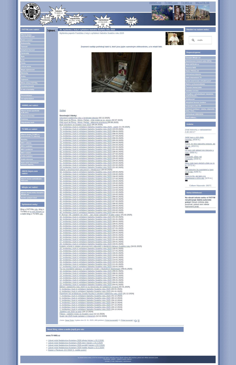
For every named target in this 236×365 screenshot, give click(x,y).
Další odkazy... (191, 117)
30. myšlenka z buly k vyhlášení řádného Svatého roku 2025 (85, 237)
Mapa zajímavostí (27, 70)
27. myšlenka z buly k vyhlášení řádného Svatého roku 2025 (85, 242)
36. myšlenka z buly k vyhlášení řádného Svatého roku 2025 (85, 224)
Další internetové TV (194, 77)
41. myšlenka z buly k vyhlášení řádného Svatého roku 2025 (85, 210)
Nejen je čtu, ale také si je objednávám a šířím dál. (195, 177)
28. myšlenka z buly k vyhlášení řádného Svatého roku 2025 (85, 239)
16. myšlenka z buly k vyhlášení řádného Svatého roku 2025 (85, 271)
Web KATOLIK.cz (192, 64)
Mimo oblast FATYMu (29, 83)
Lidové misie (26, 66)
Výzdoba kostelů (27, 86)
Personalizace (26, 95)
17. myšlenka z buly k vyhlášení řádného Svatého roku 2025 (85, 266)
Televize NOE (191, 67)
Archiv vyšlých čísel (29, 198)
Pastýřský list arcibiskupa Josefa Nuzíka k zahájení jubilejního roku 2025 (90, 293)
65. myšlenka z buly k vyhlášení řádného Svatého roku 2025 (85, 154)
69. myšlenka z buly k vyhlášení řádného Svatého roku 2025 (85, 145)
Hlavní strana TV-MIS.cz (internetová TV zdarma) (30, 135)
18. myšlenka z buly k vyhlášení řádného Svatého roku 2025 (85, 264)
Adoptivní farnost (28, 50)
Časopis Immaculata (194, 87)
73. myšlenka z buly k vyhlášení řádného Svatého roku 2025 (85, 136)
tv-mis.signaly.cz (37, 211)
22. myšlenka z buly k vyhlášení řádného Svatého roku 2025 (85, 255)
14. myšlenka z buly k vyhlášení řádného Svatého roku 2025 (85, 275)
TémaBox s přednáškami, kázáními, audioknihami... (200, 95)
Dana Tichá (69, 320)
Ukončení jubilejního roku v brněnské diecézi (78, 118)
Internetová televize (193, 74)
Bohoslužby (25, 43)
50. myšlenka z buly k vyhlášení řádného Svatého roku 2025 (85, 190)
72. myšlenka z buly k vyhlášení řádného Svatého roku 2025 (85, 138)
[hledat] (199, 40)
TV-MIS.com (171, 3)
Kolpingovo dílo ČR (193, 106)
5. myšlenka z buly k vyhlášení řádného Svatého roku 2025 (85, 300)
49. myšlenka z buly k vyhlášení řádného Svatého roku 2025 (85, 192)
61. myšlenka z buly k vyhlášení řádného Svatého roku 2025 (85, 163)
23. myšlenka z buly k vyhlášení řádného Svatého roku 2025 (85, 253)
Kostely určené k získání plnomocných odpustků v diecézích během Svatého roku (94, 246)
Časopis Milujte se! (193, 58)
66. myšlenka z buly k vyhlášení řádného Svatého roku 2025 (85, 152)
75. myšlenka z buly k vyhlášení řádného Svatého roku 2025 (85, 131)
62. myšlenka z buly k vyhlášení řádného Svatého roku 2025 (85, 161)
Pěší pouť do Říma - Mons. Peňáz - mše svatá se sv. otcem (85, 120)
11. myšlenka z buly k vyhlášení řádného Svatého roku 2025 (85, 282)
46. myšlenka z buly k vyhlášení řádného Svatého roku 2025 (85, 199)
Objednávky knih (27, 122)
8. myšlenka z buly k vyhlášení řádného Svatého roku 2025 (85, 291)
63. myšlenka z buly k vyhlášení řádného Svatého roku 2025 (85, 158)
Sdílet (62, 110)
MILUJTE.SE (202, 3)
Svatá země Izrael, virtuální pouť (198, 81)
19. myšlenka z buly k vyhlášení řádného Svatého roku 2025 (85, 262)
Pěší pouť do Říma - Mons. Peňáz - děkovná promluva (83, 122)
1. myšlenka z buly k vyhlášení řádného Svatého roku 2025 (85, 309)
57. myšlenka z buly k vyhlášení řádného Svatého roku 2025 (85, 174)
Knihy (23, 76)
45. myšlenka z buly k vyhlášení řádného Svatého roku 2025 (85, 201)
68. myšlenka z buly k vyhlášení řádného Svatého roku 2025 (85, 147)
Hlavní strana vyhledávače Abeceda (31, 179)
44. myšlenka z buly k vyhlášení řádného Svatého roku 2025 (85, 203)
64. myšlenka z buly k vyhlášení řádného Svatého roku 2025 (85, 156)
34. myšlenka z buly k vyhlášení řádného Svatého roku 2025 (85, 228)
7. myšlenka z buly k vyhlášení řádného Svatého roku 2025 (85, 296)
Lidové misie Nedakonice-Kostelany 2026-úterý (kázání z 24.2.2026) (75, 343)
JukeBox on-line (192, 91)
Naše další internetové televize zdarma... (30, 163)
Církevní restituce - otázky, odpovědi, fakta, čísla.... (200, 110)
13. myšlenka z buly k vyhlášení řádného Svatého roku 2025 (85, 278)
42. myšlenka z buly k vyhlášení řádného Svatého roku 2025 (85, 208)
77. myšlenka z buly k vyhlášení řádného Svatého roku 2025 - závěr (88, 127)
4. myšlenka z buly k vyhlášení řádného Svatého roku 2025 (85, 302)
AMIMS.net (155, 3)
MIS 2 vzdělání (26, 146)
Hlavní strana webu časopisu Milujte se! (32, 193)
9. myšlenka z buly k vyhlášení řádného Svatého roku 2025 (85, 289)
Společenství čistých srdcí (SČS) (198, 61)
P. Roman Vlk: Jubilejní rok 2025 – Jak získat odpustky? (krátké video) (89, 215)
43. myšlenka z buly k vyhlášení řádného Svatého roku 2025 (85, 206)
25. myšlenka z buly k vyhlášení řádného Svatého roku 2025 (85, 248)
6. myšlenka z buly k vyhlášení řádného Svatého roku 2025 (85, 298)
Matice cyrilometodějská (195, 84)
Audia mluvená (27, 159)
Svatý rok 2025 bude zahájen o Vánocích (77, 316)
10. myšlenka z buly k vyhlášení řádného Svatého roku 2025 (85, 284)
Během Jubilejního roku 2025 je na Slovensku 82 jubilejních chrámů (89, 287)
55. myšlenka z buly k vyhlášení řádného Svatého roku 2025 (85, 179)
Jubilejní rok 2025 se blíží (70, 311)
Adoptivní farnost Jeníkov (196, 102)
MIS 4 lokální (26, 153)
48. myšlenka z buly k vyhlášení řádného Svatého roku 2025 (85, 194)
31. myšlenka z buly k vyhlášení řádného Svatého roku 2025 (85, 235)
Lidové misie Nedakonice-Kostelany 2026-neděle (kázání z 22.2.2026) (76, 348)
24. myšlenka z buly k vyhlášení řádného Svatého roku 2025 (85, 251)
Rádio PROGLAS (192, 71)
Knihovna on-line (27, 116)
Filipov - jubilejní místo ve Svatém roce (76, 314)
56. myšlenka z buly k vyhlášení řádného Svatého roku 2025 (85, 176)
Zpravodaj (25, 53)
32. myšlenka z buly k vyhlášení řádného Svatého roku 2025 (85, 233)
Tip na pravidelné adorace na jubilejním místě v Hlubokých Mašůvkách (90, 269)
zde (36, 209)
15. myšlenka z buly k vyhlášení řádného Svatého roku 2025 (85, 273)
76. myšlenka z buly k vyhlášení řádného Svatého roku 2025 (85, 129)
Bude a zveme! (27, 40)
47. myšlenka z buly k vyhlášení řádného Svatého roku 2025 (85, 197)
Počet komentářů (111, 320)
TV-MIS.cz (186, 3)
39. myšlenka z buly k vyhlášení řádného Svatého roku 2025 (85, 217)
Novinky (24, 139)
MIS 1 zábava (26, 143)
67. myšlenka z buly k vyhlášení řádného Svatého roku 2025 (85, 149)
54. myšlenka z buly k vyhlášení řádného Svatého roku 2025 (85, 181)
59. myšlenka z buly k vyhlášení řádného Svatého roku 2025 (85, 167)
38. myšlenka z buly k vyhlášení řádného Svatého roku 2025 (85, 219)
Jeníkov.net (190, 99)
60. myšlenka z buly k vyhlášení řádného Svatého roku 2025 (85, 165)
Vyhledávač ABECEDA (194, 114)
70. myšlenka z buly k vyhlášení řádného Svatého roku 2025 (85, 142)
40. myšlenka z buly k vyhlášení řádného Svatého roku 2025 (85, 212)
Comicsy (24, 119)
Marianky (24, 73)
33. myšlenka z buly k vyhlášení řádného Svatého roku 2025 (85, 230)
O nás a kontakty (27, 89)
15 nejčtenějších (27, 99)
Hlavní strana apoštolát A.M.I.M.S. (30, 111)
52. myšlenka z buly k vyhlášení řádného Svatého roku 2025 (85, 185)
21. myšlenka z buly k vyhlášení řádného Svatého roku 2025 (85, 257)
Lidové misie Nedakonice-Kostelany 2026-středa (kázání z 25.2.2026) (76, 340)
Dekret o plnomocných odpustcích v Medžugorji (80, 170)
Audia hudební (26, 156)
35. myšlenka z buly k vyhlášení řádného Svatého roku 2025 (85, 226)
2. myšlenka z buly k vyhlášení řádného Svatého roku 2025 (85, 307)
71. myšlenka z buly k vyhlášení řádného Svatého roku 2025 (85, 140)
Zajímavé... (25, 80)
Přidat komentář (127, 320)
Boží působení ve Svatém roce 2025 (75, 124)
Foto (23, 60)
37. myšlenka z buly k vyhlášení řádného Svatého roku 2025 (85, 221)
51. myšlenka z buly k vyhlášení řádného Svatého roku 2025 (85, 188)
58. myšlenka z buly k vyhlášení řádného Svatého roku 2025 (85, 172)
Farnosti (24, 46)
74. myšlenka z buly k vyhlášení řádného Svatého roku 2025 (85, 133)
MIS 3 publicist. (27, 149)
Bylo (23, 56)
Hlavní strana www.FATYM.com (27, 36)
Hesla (23, 63)
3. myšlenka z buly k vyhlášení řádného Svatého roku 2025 (85, 305)
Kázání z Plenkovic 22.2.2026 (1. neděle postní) (67, 350)
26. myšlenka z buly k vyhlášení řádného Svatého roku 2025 (85, 244)
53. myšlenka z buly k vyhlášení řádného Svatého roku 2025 (85, 183)
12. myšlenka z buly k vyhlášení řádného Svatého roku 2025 (85, 280)
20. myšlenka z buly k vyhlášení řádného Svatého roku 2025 (85, 260)
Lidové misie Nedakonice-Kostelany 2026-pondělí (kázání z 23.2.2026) (76, 345)
